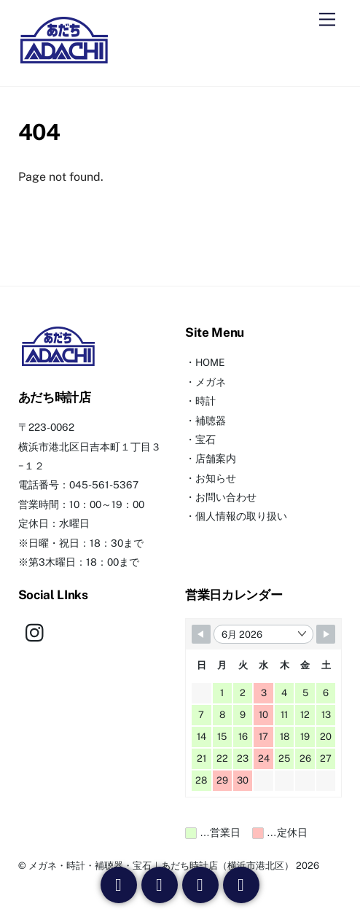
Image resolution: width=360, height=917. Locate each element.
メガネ (210, 382)
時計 (205, 401)
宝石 (205, 439)
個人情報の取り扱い (241, 516)
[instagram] (38, 632)
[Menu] (327, 20)
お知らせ (215, 478)
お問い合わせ (226, 497)
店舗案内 (215, 458)
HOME (209, 362)
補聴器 (210, 420)
